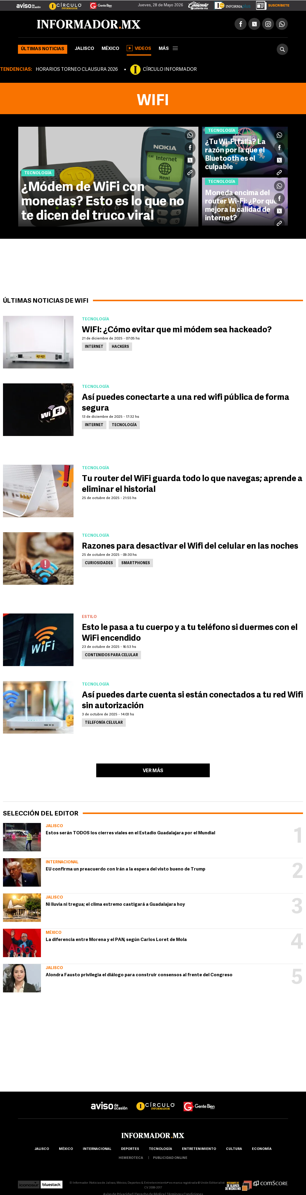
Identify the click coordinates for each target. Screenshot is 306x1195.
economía (262, 1149)
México (110, 49)
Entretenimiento (199, 1149)
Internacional (62, 862)
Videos (139, 48)
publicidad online (170, 1158)
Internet (94, 347)
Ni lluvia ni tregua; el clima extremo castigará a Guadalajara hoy (115, 904)
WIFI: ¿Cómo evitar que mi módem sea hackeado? (177, 330)
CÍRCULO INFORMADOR (170, 69)
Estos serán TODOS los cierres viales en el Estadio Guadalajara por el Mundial (130, 833)
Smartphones (135, 563)
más (168, 49)
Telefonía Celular (104, 723)
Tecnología (124, 425)
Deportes (130, 1149)
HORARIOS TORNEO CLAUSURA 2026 (77, 69)
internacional (97, 1149)
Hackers (120, 347)
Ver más (153, 771)
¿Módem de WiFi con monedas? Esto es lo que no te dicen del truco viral (102, 202)
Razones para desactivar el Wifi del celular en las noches (190, 546)
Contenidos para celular (111, 655)
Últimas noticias (42, 49)
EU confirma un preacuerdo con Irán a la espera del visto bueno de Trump (125, 869)
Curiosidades (99, 563)
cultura (234, 1149)
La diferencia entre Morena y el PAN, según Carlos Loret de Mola (116, 940)
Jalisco (84, 49)
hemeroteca (131, 1158)
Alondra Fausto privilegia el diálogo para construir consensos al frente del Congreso (139, 975)
